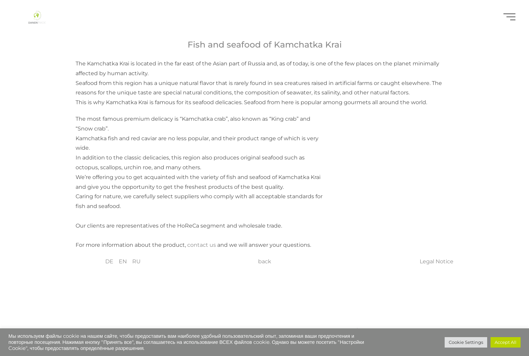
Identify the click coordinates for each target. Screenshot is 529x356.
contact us (202, 245)
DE (109, 261)
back (264, 261)
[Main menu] (509, 16)
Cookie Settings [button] (466, 342)
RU (136, 261)
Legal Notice (436, 261)
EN (123, 261)
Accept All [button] (506, 342)
